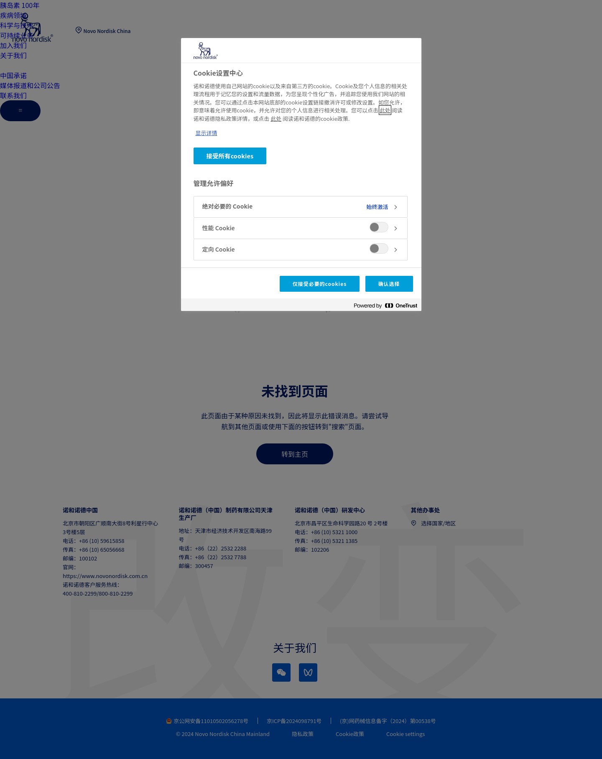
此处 (385, 110)
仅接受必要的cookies (320, 283)
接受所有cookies (230, 155)
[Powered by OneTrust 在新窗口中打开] (385, 306)
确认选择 (389, 283)
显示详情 (206, 133)
